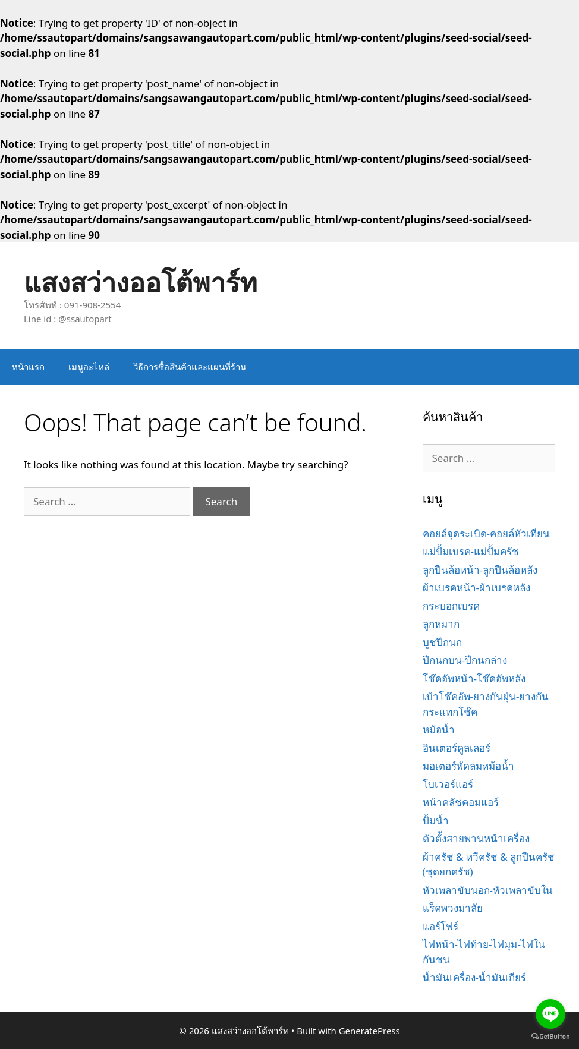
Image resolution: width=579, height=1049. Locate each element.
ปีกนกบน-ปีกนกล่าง (465, 660)
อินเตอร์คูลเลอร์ (456, 748)
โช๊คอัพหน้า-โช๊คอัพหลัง (474, 678)
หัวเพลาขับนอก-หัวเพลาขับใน (488, 890)
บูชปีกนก (442, 642)
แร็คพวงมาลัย (453, 908)
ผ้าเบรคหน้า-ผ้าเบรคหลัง (476, 587)
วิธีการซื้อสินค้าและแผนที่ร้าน (189, 367)
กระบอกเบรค (451, 606)
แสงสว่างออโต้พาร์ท (140, 282)
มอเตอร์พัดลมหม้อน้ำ (468, 766)
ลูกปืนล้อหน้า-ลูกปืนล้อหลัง (480, 570)
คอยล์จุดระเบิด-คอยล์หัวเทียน (486, 533)
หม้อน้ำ (439, 729)
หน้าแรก (28, 367)
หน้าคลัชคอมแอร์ (461, 802)
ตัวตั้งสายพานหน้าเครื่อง (476, 838)
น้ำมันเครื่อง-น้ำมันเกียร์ (474, 977)
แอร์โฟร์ (440, 926)
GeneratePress (369, 1031)
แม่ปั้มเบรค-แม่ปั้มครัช (471, 551)
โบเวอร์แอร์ (448, 784)
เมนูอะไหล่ (88, 367)
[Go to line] (550, 1014)
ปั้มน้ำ (436, 820)
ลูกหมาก (441, 624)
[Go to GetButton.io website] (550, 1037)
